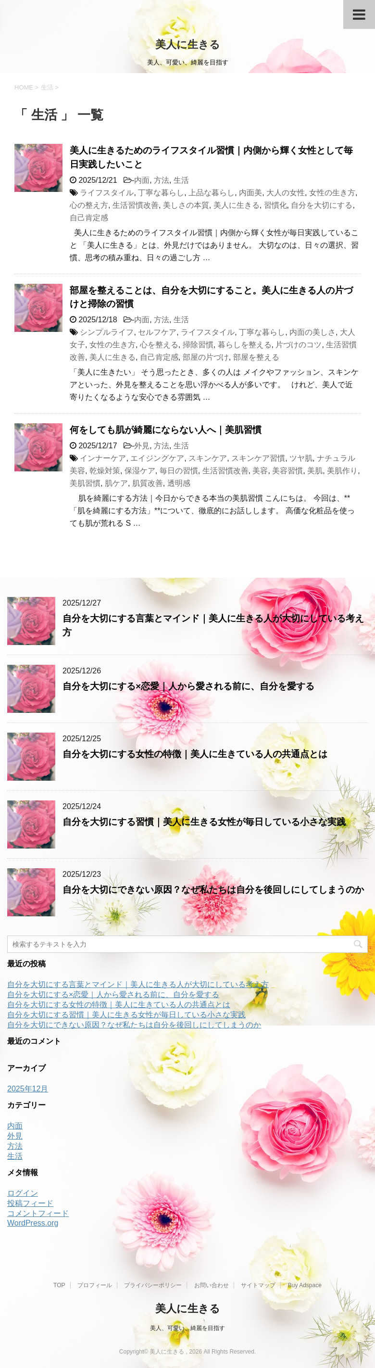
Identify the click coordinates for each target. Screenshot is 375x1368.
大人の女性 (285, 193)
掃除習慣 (198, 345)
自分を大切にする (321, 205)
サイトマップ (258, 1285)
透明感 (178, 483)
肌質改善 (147, 483)
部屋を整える (256, 357)
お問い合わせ (211, 1285)
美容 (260, 471)
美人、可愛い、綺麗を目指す (187, 1328)
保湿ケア (140, 471)
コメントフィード (38, 1213)
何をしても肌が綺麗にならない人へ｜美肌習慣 (166, 430)
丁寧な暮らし (161, 193)
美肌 (315, 471)
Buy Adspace (305, 1285)
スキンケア (207, 458)
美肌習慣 (85, 483)
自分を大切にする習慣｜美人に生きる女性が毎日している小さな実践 (204, 822)
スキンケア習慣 (258, 458)
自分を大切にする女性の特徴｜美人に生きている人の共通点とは (194, 754)
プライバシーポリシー (153, 1285)
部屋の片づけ (206, 357)
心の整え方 (89, 205)
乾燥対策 (104, 471)
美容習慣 (287, 471)
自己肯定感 (89, 218)
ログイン (22, 1193)
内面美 (250, 193)
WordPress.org (32, 1223)
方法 (161, 180)
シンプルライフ (107, 332)
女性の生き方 (332, 193)
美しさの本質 (186, 205)
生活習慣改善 (135, 205)
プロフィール (94, 1285)
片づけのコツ (298, 345)
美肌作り (342, 471)
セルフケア (157, 332)
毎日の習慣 (179, 471)
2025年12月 (27, 1089)
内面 (142, 180)
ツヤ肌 (300, 458)
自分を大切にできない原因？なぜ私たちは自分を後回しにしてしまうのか (213, 890)
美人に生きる (187, 44)
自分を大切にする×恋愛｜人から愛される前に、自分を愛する (188, 686)
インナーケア (103, 458)
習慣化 (275, 205)
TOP (59, 1285)
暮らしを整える (245, 345)
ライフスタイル (107, 193)
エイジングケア (157, 458)
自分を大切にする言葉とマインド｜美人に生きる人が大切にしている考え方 (138, 984)
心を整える (159, 345)
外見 (142, 446)
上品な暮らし (211, 193)
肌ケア (116, 483)
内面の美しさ (312, 332)
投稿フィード (30, 1203)
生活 (181, 180)
